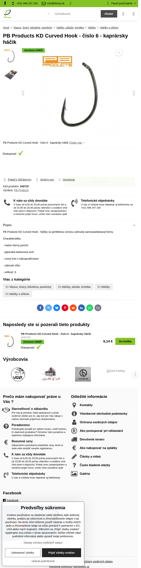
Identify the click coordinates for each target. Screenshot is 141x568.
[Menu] (133, 14)
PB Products (21, 190)
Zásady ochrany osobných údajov (93, 561)
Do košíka (100, 167)
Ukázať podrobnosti (43, 561)
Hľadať (109, 13)
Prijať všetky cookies (61, 552)
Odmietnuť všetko (22, 552)
